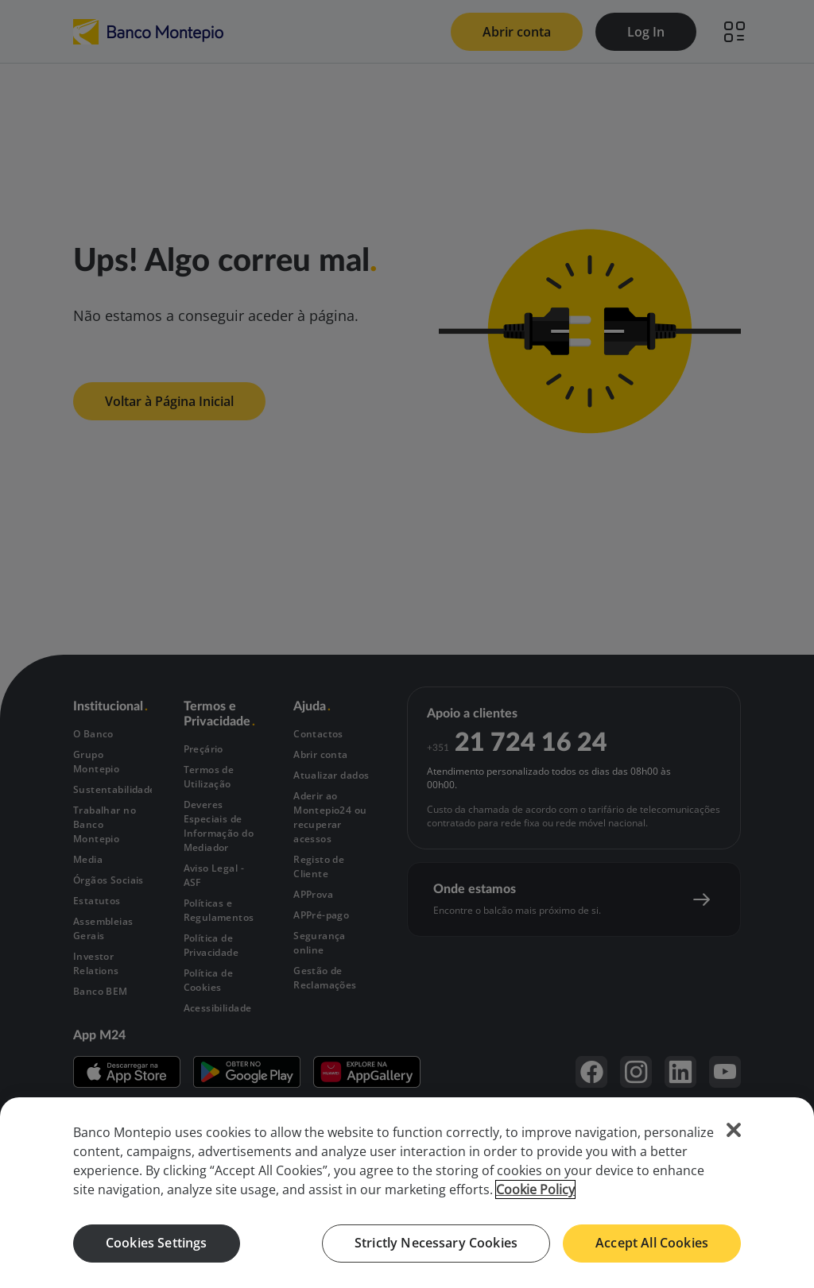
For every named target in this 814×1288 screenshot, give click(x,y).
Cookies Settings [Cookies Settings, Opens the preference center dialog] (156, 1242)
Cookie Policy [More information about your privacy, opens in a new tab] (535, 1189)
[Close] (734, 1130)
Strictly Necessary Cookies (436, 1242)
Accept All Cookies (651, 1242)
